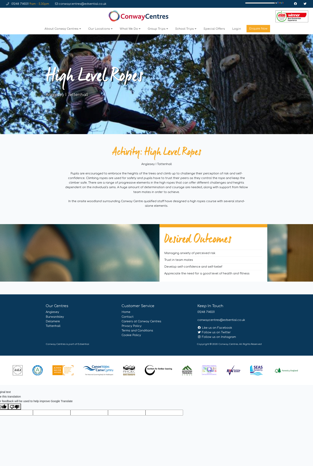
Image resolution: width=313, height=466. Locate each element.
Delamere (53, 321)
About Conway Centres (63, 28)
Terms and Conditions (137, 330)
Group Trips (158, 28)
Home (126, 312)
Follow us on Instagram (216, 336)
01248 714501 (27, 3)
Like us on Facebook (214, 327)
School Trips (185, 28)
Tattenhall (53, 325)
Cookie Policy (131, 335)
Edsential (83, 344)
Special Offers (214, 28)
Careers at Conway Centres (141, 321)
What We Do (130, 28)
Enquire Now (258, 28)
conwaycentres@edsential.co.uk (80, 3)
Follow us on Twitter (214, 332)
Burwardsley (55, 316)
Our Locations (100, 28)
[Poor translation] (14, 407)
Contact (128, 316)
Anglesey (52, 312)
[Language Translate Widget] (261, 3)
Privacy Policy (132, 325)
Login (236, 28)
